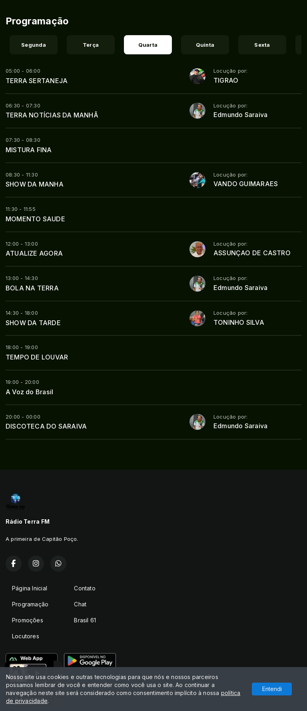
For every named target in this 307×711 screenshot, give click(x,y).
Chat (80, 604)
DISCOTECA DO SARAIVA (46, 426)
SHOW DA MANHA (35, 184)
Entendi (272, 688)
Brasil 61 (85, 620)
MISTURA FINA (29, 150)
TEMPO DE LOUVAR (37, 357)
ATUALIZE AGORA (34, 253)
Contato (84, 588)
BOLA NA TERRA (32, 288)
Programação (30, 604)
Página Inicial (29, 588)
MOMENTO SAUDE (35, 219)
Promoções (27, 620)
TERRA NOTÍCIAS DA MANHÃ (52, 115)
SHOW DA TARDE (33, 323)
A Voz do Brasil (29, 392)
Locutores (25, 636)
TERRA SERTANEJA (37, 81)
